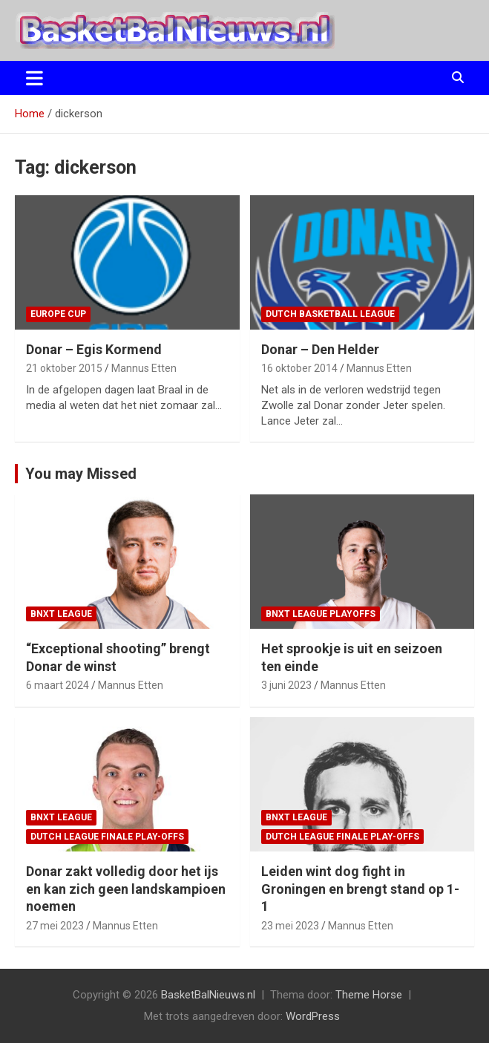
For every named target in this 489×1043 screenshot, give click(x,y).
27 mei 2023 (55, 926)
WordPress (313, 1016)
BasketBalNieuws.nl (208, 994)
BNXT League (61, 614)
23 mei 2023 (290, 926)
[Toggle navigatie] (34, 78)
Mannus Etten (144, 368)
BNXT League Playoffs (320, 614)
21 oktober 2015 (64, 368)
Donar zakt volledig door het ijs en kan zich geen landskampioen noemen (126, 888)
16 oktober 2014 (299, 368)
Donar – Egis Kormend (94, 349)
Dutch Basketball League (330, 314)
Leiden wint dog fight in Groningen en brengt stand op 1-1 (360, 888)
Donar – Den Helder (320, 349)
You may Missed (81, 474)
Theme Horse (368, 994)
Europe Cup (58, 314)
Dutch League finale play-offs (107, 836)
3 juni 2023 (286, 685)
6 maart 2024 (57, 685)
